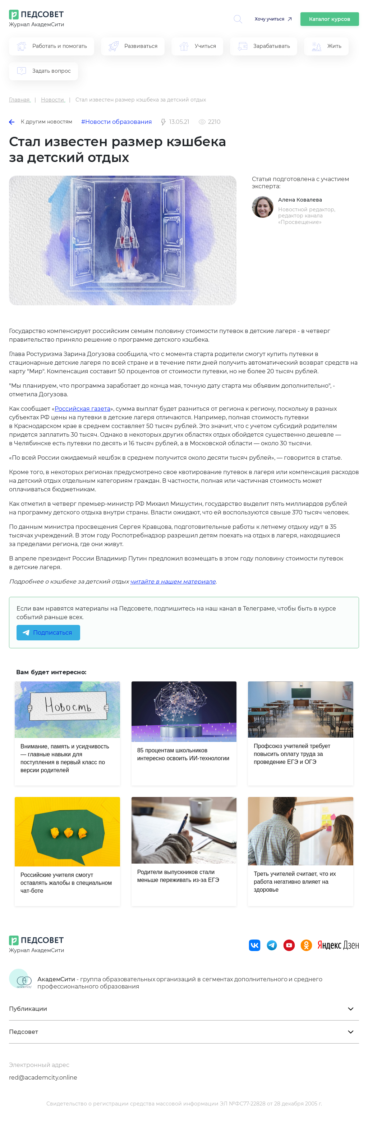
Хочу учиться (269, 19)
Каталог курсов (329, 19)
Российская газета (82, 408)
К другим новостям (40, 121)
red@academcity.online (43, 1077)
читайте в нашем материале (173, 581)
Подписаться (52, 632)
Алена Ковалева (300, 200)
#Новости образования (116, 121)
